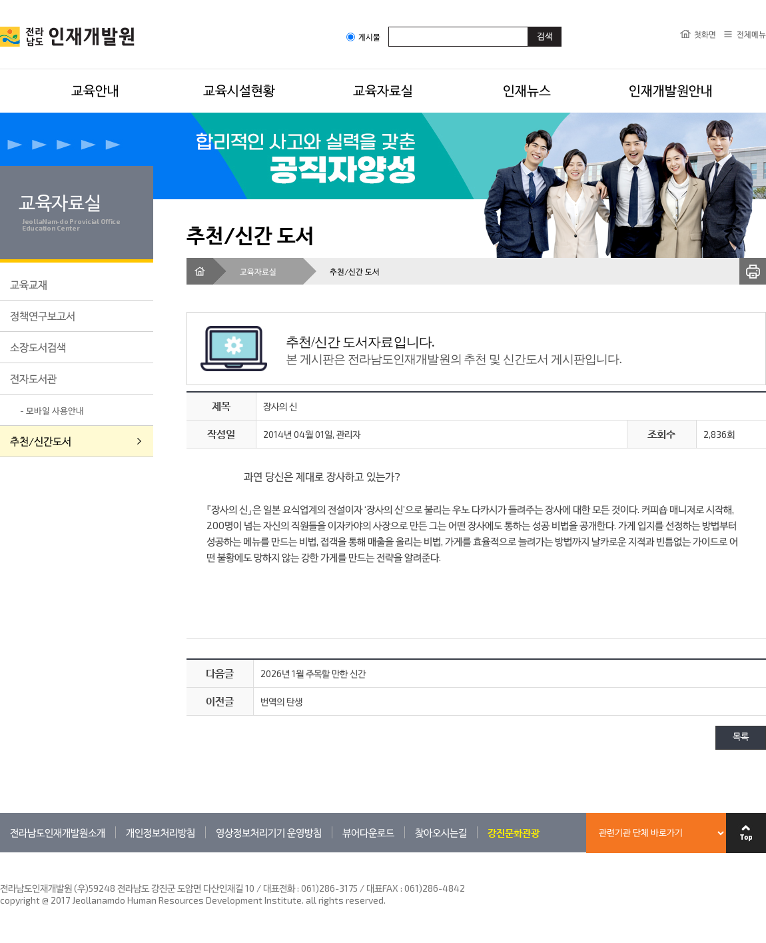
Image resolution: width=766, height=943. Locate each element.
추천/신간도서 (40, 441)
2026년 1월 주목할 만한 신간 (313, 673)
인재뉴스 (527, 90)
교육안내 (95, 90)
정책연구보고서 (42, 315)
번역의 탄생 (281, 701)
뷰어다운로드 (368, 832)
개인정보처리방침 (160, 832)
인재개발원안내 (671, 90)
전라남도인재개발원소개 (57, 832)
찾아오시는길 (441, 832)
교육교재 (28, 284)
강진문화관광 (514, 832)
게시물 (363, 37)
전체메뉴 (751, 34)
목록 (741, 737)
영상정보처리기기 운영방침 (269, 832)
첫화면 (705, 34)
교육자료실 (383, 90)
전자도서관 (33, 378)
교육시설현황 (239, 90)
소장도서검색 (38, 347)
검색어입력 (388, 26)
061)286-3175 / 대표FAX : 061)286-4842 (383, 888)
